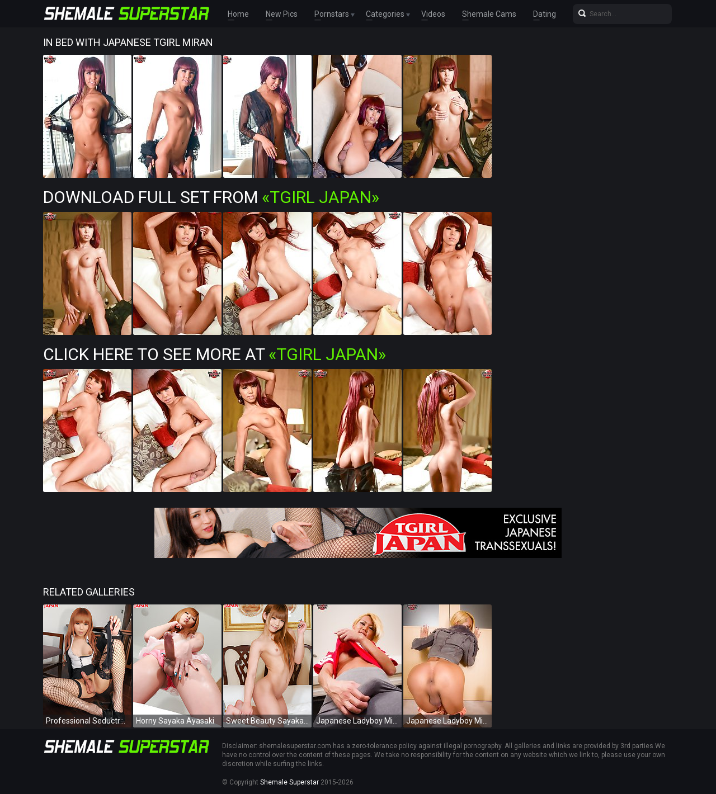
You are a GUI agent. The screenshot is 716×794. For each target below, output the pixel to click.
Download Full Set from (211, 197)
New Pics (282, 14)
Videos (433, 14)
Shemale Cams (489, 14)
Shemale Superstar (289, 782)
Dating (544, 14)
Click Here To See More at (214, 354)
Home (238, 14)
